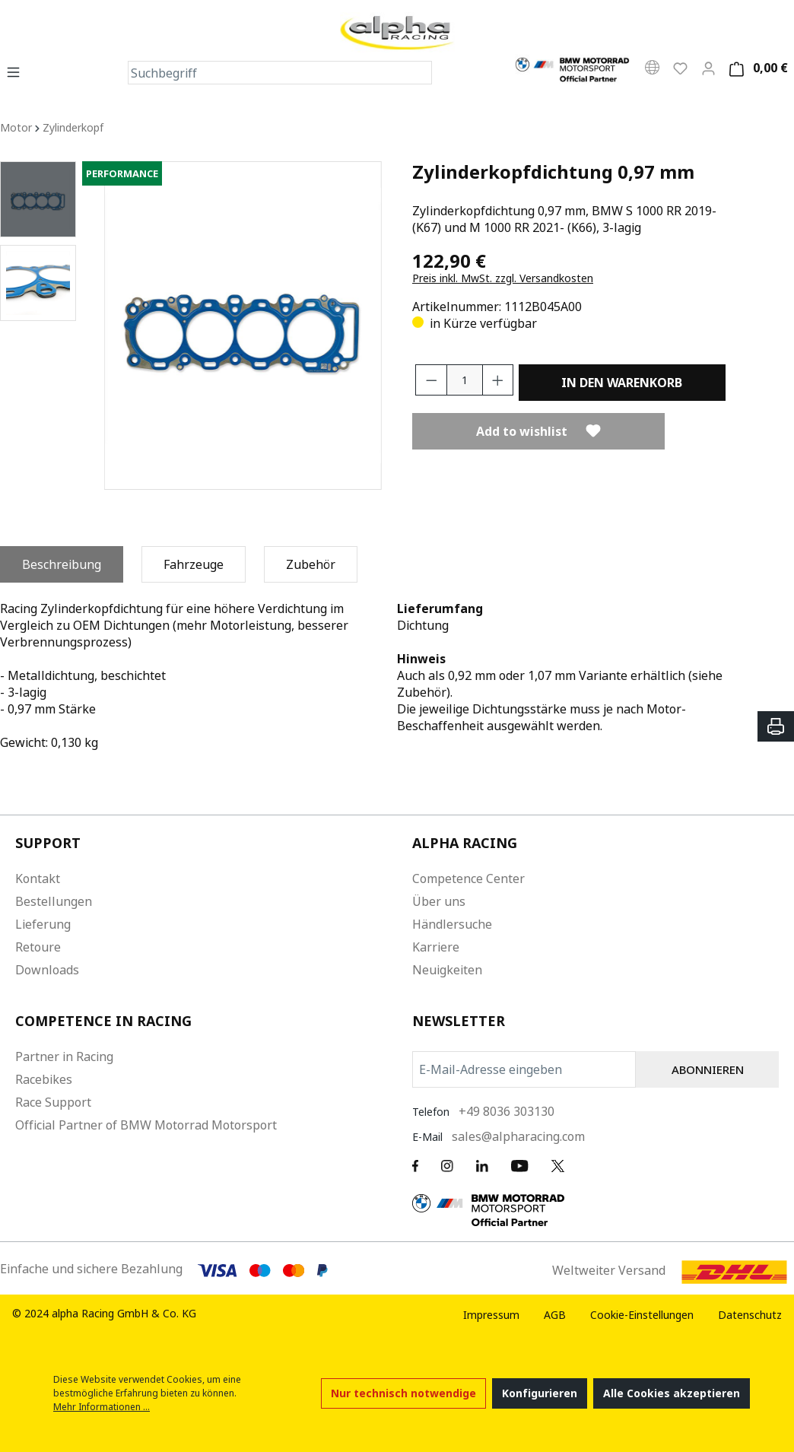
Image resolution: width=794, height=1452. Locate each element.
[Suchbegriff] (268, 72)
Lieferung (43, 924)
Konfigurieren (539, 1393)
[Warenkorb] (756, 68)
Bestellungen (53, 901)
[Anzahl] (464, 380)
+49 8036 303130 (506, 1111)
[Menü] (18, 71)
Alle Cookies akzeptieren (671, 1393)
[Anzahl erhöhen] (498, 380)
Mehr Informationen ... (101, 1406)
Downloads (47, 969)
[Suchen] (420, 72)
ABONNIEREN (708, 1069)
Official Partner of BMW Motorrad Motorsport (146, 1125)
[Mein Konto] (708, 67)
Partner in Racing (64, 1056)
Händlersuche (452, 924)
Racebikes (43, 1079)
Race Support (53, 1102)
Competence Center (468, 878)
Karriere (435, 947)
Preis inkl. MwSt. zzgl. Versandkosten (502, 278)
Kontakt (37, 878)
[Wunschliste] (680, 67)
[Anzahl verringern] (431, 380)
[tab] (61, 564)
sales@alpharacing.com (518, 1136)
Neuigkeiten (447, 969)
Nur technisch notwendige (403, 1393)
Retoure (38, 947)
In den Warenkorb (621, 382)
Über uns (438, 901)
